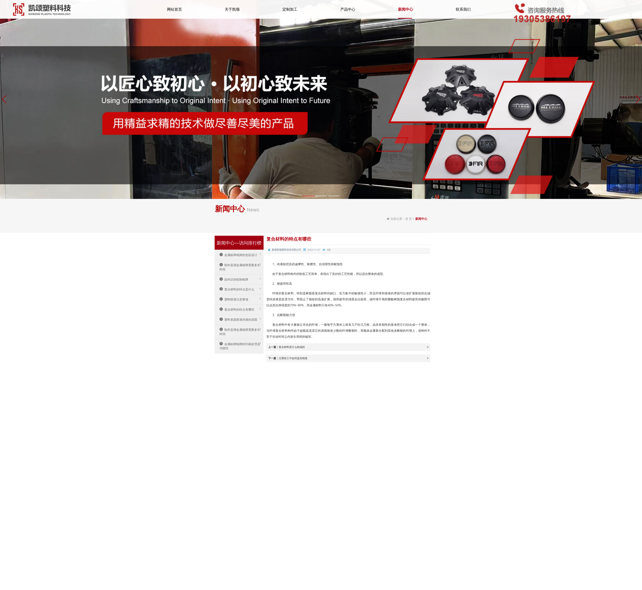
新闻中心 (405, 11)
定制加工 (289, 11)
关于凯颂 (232, 11)
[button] (4, 284)
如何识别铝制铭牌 (233, 279)
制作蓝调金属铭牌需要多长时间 (239, 267)
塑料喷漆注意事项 (233, 299)
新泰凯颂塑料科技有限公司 (286, 249)
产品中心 (347, 11)
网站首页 (174, 11)
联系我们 (463, 11)
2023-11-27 (313, 249)
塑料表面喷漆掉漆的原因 (238, 320)
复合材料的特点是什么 (236, 289)
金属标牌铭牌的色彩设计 (238, 255)
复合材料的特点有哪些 (236, 309)
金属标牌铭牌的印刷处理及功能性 (239, 346)
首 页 (593, 219)
